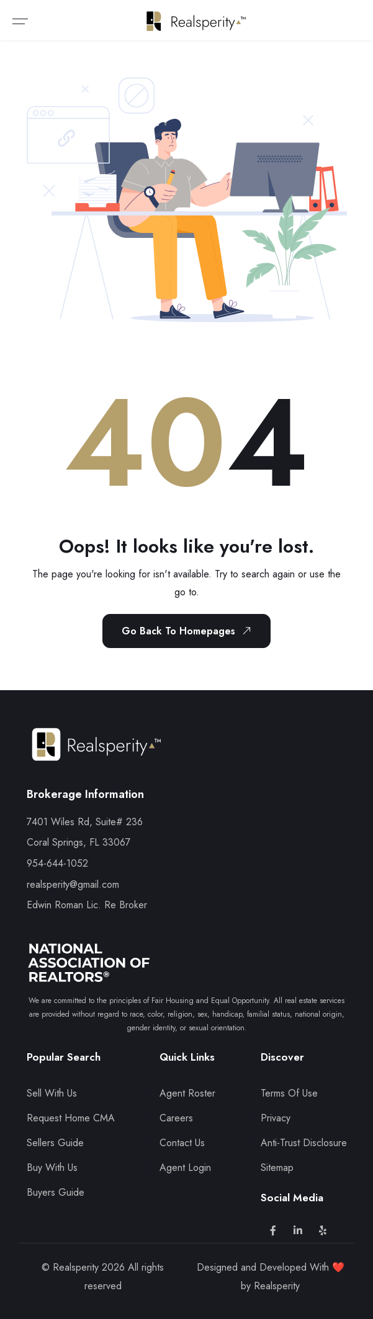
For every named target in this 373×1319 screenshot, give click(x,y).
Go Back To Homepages (189, 630)
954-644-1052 (57, 863)
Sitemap (277, 1167)
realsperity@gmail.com (73, 884)
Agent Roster (187, 1093)
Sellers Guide (55, 1143)
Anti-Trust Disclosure (304, 1143)
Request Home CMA (71, 1118)
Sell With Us (52, 1093)
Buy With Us (52, 1167)
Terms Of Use (289, 1093)
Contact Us (182, 1143)
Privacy (275, 1118)
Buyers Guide (55, 1192)
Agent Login (185, 1167)
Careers (176, 1118)
